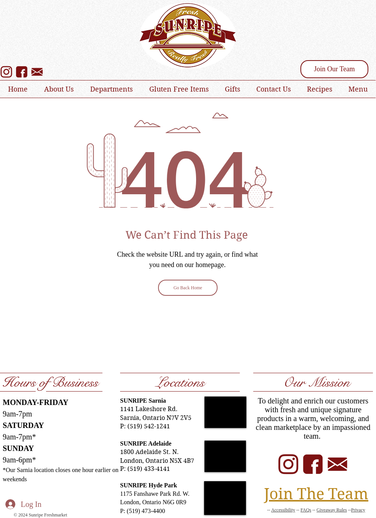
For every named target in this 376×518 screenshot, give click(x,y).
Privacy (358, 510)
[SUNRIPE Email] (337, 464)
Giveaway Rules (332, 510)
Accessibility (283, 510)
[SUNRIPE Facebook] (21, 72)
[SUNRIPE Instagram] (6, 72)
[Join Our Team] (334, 69)
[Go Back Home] (188, 288)
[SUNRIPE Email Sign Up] (37, 72)
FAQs (305, 510)
